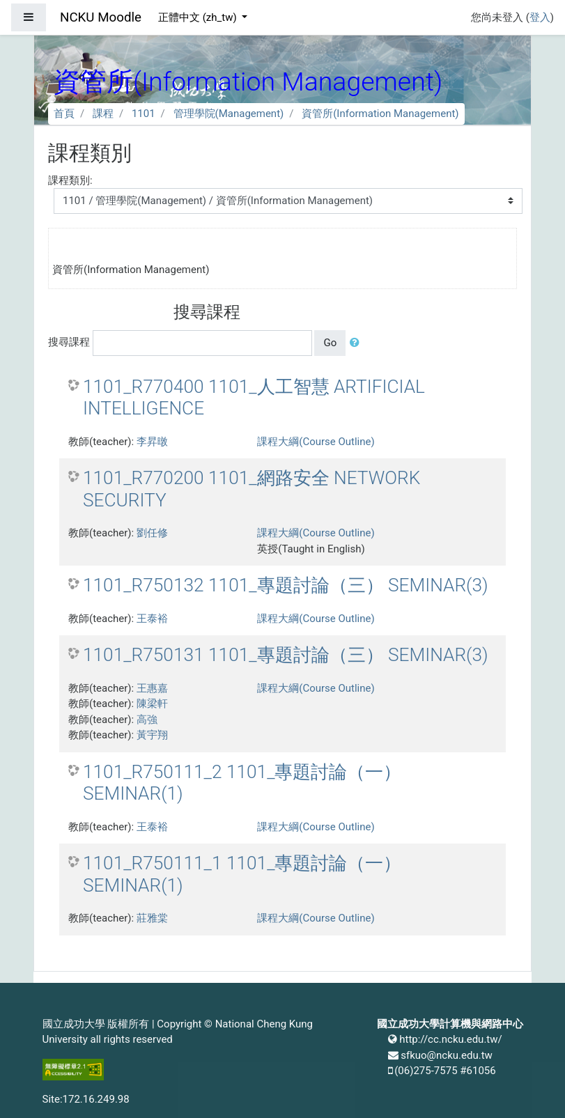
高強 (147, 719)
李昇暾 (152, 441)
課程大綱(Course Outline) (315, 441)
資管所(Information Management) (380, 113)
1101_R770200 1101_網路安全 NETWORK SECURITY (251, 489)
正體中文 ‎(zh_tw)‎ (198, 17)
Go (329, 342)
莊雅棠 (152, 918)
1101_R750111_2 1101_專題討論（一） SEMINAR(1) (242, 783)
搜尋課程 (69, 342)
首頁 (64, 113)
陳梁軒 (152, 703)
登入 (539, 17)
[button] (357, 343)
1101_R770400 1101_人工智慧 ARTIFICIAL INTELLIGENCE (254, 397)
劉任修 (152, 533)
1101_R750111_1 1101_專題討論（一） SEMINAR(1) (242, 874)
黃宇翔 (152, 735)
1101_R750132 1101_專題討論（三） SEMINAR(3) (285, 585)
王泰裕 (152, 618)
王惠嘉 (152, 688)
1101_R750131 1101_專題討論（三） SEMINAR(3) (285, 654)
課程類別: (70, 180)
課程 (103, 113)
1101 (143, 113)
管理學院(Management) (228, 113)
